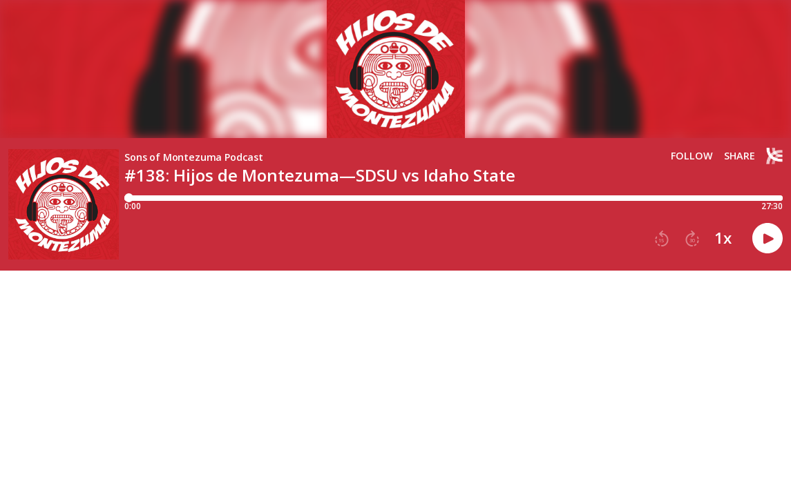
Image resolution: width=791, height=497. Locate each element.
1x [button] (723, 238)
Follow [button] (692, 156)
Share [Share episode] (739, 156)
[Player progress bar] (453, 198)
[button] (662, 239)
